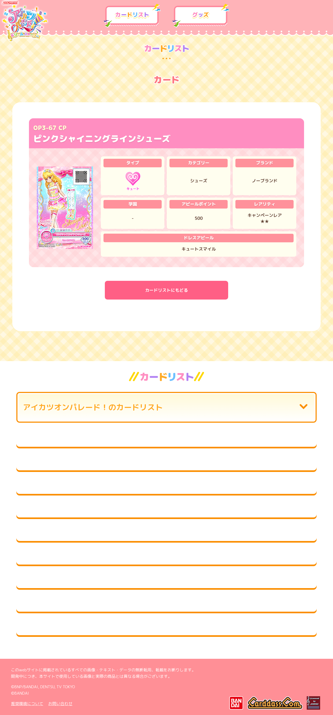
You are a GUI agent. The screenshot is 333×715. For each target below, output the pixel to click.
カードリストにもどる (166, 290)
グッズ (201, 16)
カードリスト (132, 16)
